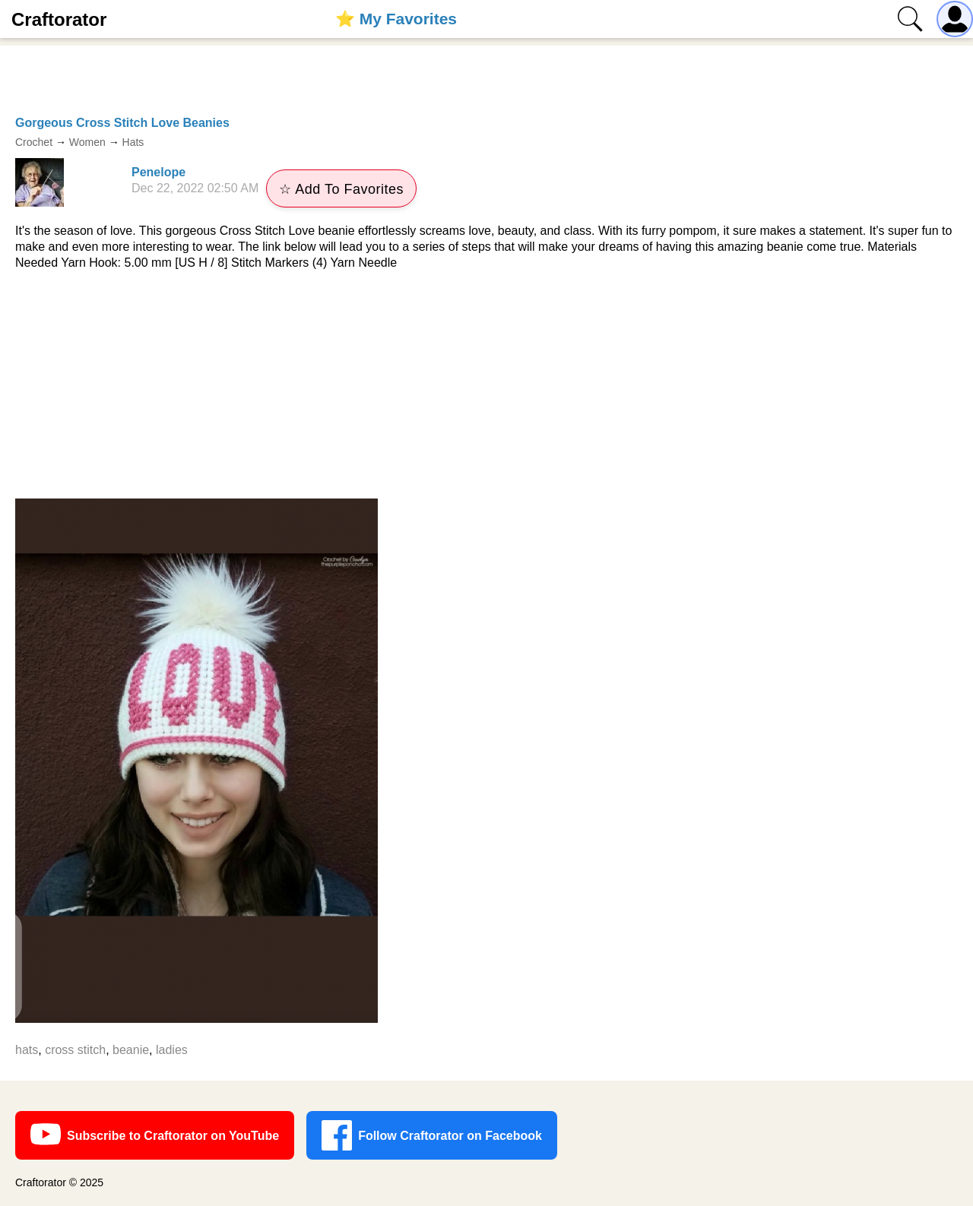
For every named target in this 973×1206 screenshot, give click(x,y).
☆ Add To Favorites (341, 189)
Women (87, 142)
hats (26, 1049)
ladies (172, 1049)
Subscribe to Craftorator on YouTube (154, 1135)
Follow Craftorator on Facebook (432, 1135)
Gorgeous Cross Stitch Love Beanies (122, 122)
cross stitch (75, 1049)
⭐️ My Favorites (396, 18)
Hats (133, 142)
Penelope (158, 172)
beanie (131, 1049)
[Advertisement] (486, 384)
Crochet (33, 142)
